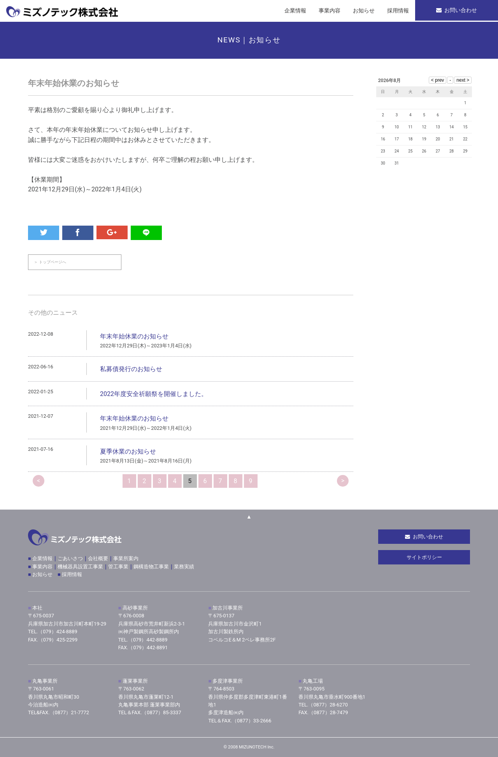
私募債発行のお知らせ (131, 369)
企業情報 (42, 558)
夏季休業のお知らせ (128, 452)
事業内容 (42, 567)
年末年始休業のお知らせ (134, 336)
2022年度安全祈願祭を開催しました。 (153, 394)
